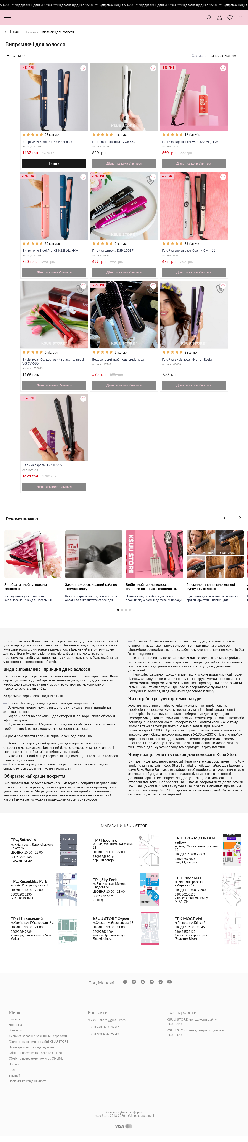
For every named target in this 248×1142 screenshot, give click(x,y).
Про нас (14, 1070)
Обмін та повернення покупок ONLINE (36, 1064)
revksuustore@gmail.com (107, 1025)
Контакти (15, 1036)
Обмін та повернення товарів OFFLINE (36, 1058)
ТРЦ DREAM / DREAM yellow (195, 845)
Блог (12, 1075)
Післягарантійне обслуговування (31, 1053)
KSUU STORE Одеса (111, 924)
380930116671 (103, 902)
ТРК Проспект (106, 845)
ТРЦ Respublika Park (29, 887)
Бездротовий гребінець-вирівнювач (120, 362)
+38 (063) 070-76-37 (103, 1033)
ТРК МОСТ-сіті (188, 924)
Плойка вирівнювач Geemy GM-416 (190, 252)
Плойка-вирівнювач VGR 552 (115, 142)
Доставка (15, 1030)
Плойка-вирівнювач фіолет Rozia (188, 362)
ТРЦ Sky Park (105, 885)
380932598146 (21, 863)
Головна (31, 32)
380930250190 (185, 900)
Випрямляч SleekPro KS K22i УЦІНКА (51, 252)
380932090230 (21, 900)
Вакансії (14, 1081)
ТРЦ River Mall (188, 883)
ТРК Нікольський (27, 924)
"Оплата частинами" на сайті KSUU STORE (38, 1047)
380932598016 (103, 862)
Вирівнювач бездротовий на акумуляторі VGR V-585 (44, 364)
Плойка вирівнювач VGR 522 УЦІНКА (192, 142)
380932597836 (185, 864)
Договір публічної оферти (124, 1123)
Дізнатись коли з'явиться (124, 165)
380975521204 (103, 937)
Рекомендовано (27, 523)
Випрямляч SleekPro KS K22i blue (48, 142)
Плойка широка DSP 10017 (113, 252)
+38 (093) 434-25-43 (103, 1040)
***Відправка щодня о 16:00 (44, 5)
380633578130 (185, 937)
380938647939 (21, 937)
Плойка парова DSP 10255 (43, 469)
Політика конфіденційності (27, 1086)
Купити (54, 165)
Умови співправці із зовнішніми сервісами (38, 1041)
